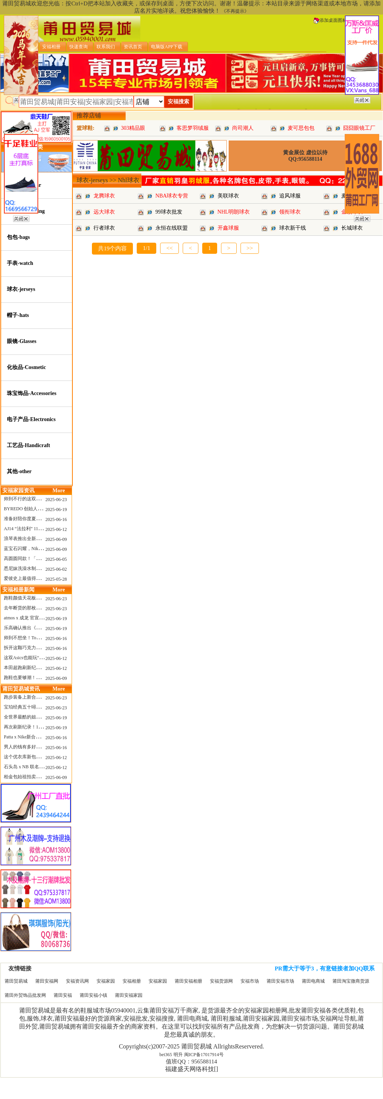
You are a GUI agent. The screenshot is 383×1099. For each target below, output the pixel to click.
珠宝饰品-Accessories (31, 393)
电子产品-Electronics (31, 419)
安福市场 (250, 981)
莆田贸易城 (16, 981)
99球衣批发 (168, 212)
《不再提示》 (235, 11)
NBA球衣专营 (171, 196)
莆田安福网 (46, 981)
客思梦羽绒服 (193, 128)
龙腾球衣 (104, 196)
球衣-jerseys (21, 289)
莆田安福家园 (128, 995)
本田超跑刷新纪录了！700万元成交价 (42, 667)
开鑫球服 (228, 228)
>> (250, 248)
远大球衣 (104, 212)
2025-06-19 (56, 509)
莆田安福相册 (188, 981)
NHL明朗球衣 (234, 212)
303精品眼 (133, 128)
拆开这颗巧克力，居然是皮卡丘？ (38, 647)
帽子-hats (18, 315)
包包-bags (18, 237)
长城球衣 (352, 228)
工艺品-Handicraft (28, 445)
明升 (178, 1054)
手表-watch (20, 263)
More (58, 490)
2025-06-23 (56, 499)
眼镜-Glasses (21, 341)
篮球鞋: (86, 128)
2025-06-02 (56, 569)
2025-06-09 (56, 539)
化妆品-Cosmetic (26, 367)
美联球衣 (228, 196)
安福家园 (106, 981)
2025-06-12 (56, 529)
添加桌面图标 (330, 20)
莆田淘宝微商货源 (350, 981)
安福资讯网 (77, 981)
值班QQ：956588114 (191, 1061)
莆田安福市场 (280, 981)
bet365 (165, 1054)
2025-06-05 (56, 559)
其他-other (19, 471)
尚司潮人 (243, 128)
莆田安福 (63, 995)
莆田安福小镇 (93, 995)
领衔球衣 (290, 212)
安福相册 (132, 981)
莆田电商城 (313, 981)
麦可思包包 (301, 128)
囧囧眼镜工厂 (359, 128)
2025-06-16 (56, 519)
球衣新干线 (292, 228)
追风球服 (290, 196)
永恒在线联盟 (171, 228)
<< (169, 248)
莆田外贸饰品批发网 (25, 995)
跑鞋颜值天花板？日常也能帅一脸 (38, 598)
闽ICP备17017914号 (204, 1054)
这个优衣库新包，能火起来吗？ (36, 756)
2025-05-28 (56, 579)
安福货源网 (221, 981)
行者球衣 (104, 228)
